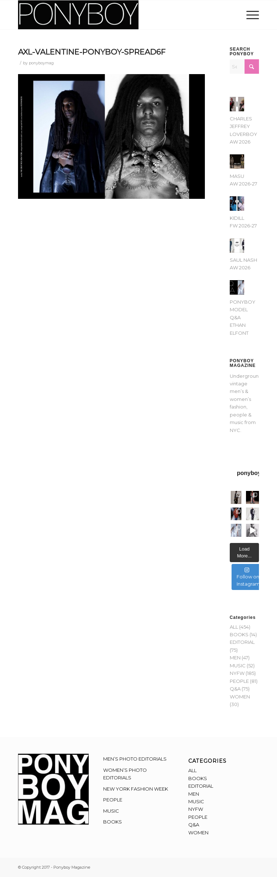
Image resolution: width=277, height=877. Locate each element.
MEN (235, 657)
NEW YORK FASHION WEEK (135, 789)
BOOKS (239, 634)
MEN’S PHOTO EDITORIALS (135, 759)
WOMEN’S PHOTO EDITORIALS (125, 773)
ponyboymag (41, 63)
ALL (234, 627)
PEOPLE (239, 681)
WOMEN (240, 697)
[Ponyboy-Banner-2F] (78, 14)
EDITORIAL (242, 642)
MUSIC (238, 665)
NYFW (237, 673)
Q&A (235, 689)
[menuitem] (251, 14)
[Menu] (251, 14)
